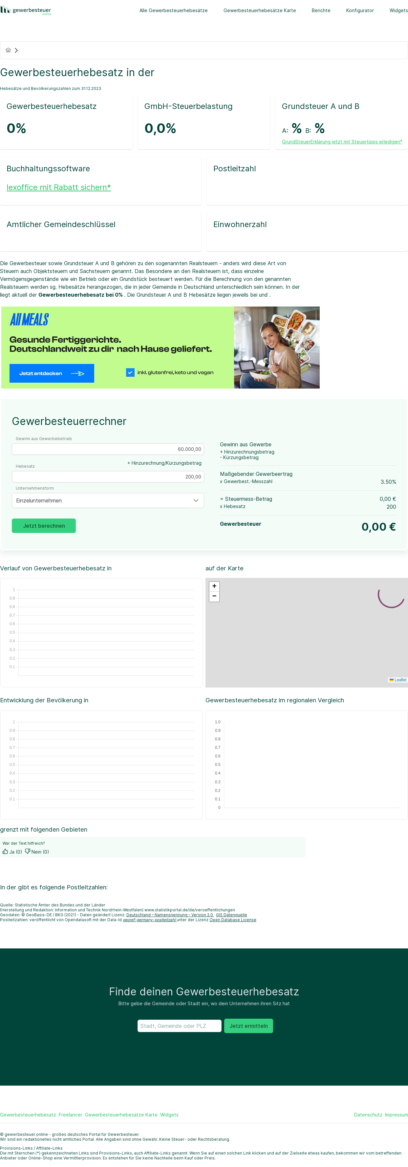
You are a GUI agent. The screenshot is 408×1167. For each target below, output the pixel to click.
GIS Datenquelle (231, 914)
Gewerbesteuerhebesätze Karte (260, 10)
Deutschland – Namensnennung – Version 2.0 (170, 914)
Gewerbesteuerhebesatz (28, 1114)
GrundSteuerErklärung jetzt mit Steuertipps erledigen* (342, 141)
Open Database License (232, 919)
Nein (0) (37, 852)
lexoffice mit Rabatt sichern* (59, 187)
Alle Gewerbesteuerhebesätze (174, 10)
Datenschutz (368, 1114)
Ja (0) (12, 852)
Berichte (321, 10)
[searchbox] (180, 1026)
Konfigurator (360, 10)
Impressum (396, 1114)
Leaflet (398, 680)
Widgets (399, 10)
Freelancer (70, 1114)
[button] (196, 500)
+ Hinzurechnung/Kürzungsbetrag (164, 463)
